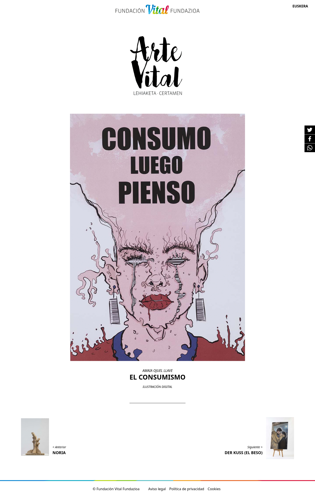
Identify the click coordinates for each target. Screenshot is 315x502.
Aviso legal (157, 488)
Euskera (300, 6)
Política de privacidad (186, 488)
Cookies (214, 488)
